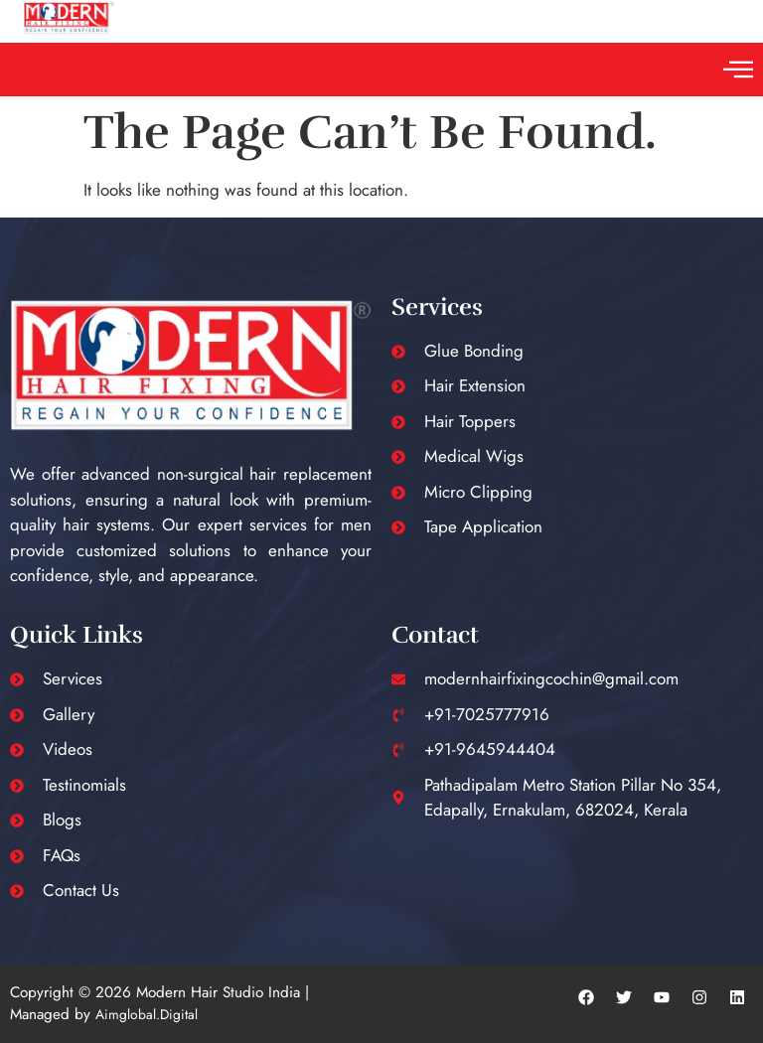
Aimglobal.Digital (146, 1014)
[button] (737, 69)
